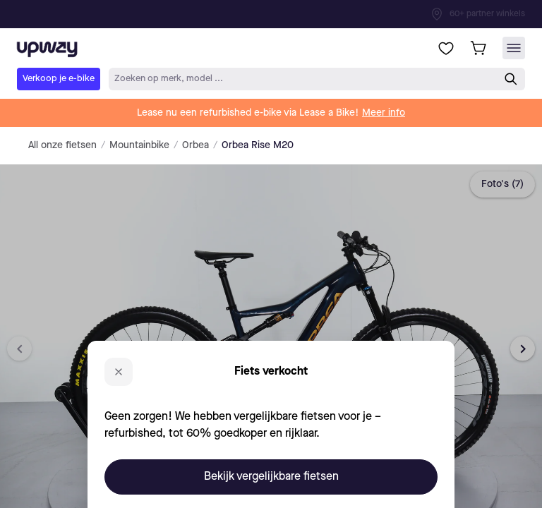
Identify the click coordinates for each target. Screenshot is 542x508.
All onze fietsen (62, 145)
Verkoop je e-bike (59, 78)
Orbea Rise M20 (258, 145)
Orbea (195, 145)
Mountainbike (139, 145)
